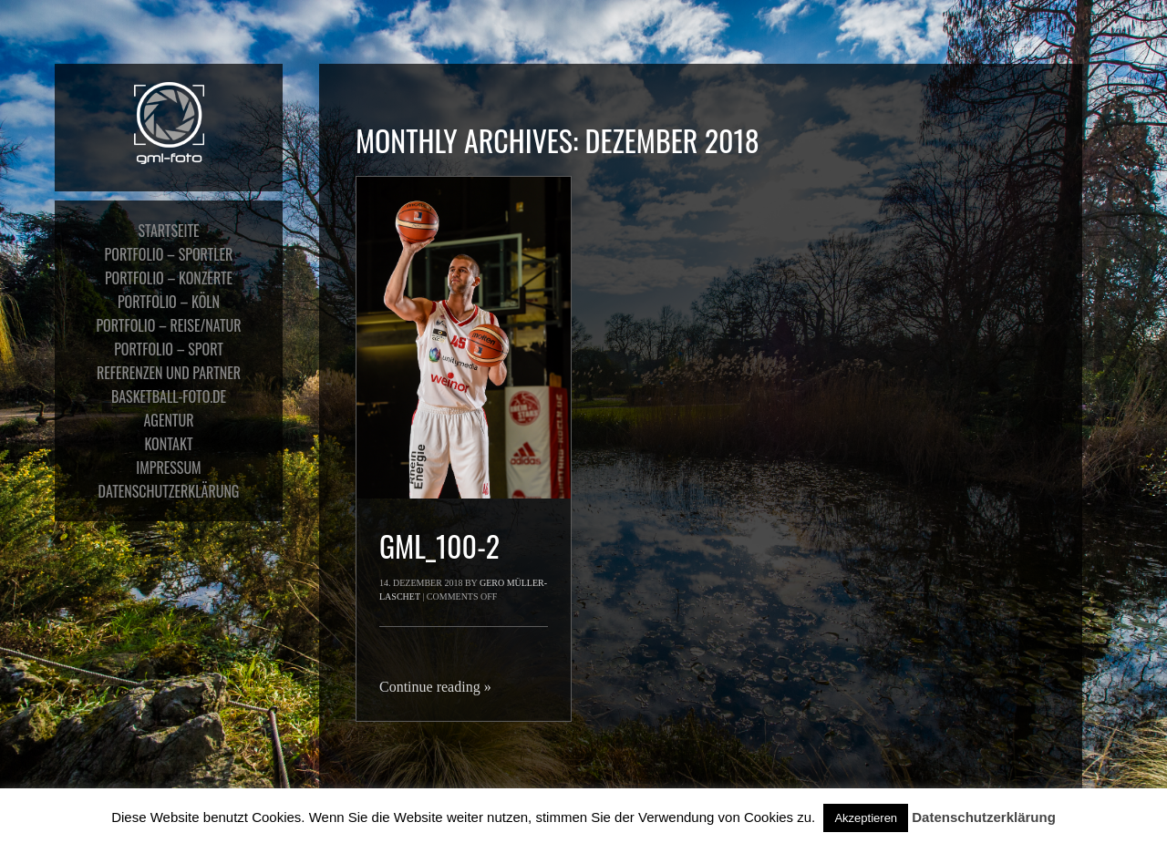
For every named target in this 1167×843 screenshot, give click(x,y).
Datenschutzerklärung (984, 817)
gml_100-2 (439, 545)
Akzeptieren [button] (865, 818)
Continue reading (435, 686)
